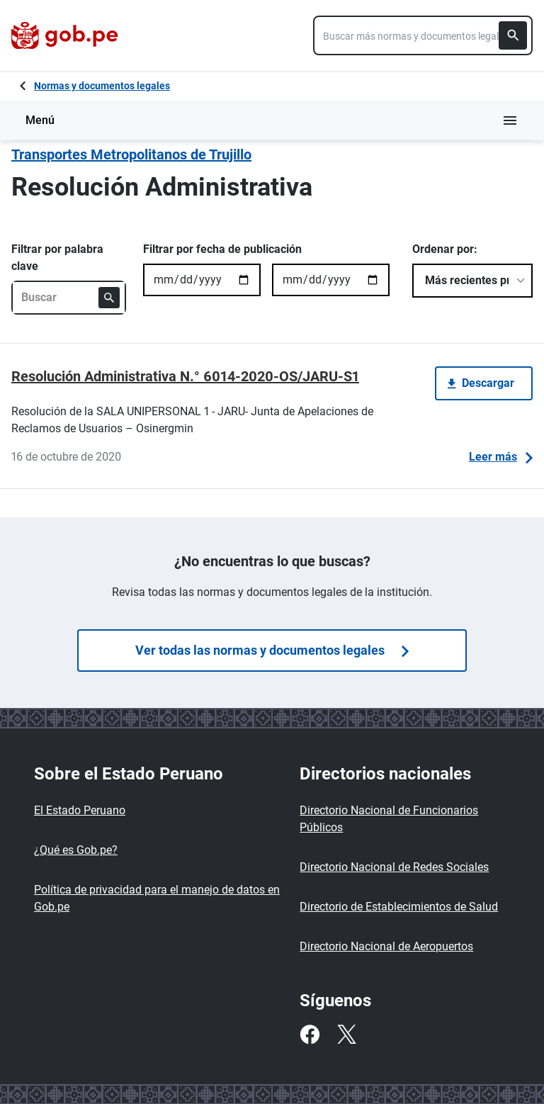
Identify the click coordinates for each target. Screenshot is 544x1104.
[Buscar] (513, 35)
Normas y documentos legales (102, 85)
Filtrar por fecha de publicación (222, 249)
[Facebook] (309, 1034)
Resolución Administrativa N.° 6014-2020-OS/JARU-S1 (185, 376)
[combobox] (423, 35)
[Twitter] (346, 1034)
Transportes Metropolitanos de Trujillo (131, 154)
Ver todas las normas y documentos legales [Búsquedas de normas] (272, 650)
